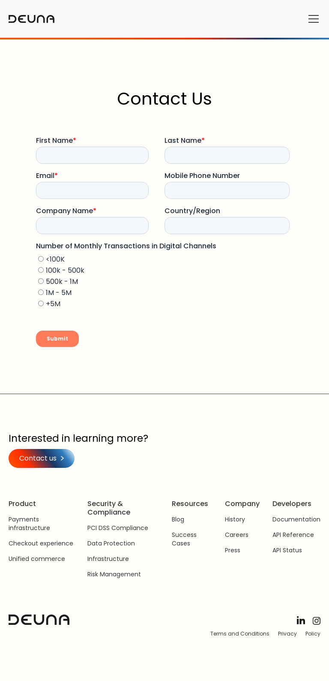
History (235, 519)
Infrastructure (108, 558)
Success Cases (184, 539)
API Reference (293, 534)
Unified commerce (37, 558)
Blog (178, 519)
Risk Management (114, 574)
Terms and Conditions (239, 633)
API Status (287, 550)
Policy (312, 633)
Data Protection (111, 543)
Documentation (296, 519)
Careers (236, 534)
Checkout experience (41, 543)
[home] (31, 19)
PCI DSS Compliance (117, 528)
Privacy (287, 633)
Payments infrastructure (29, 523)
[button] (311, 19)
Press (232, 550)
